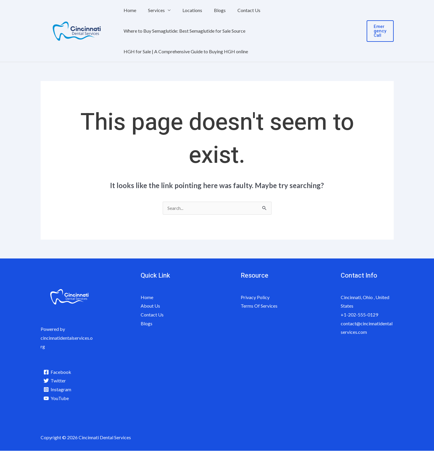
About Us (150, 306)
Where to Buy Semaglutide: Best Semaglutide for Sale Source (183, 31)
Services (152, 10)
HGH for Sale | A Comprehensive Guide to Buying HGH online (184, 51)
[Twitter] (55, 381)
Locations (186, 10)
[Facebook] (58, 372)
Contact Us (238, 10)
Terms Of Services (259, 306)
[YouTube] (56, 398)
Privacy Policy (255, 297)
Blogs (211, 10)
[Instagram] (58, 389)
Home (128, 10)
